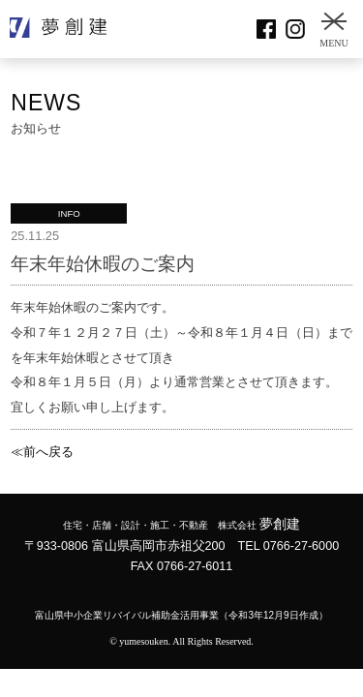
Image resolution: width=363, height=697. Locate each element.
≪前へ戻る (42, 451)
